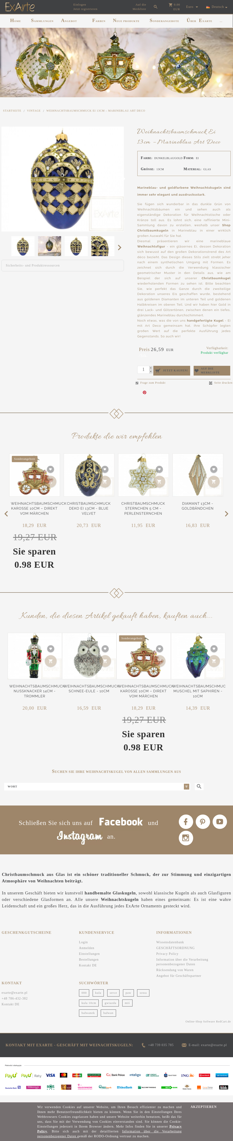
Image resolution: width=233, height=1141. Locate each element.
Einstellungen (89, 960)
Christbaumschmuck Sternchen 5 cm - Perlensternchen (143, 506)
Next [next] (121, 247)
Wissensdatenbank (170, 948)
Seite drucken (221, 381)
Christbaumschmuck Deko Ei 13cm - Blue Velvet (89, 506)
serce (113, 999)
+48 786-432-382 (15, 1004)
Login (83, 948)
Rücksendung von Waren (175, 976)
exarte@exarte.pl (15, 999)
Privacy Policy (167, 960)
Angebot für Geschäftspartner (178, 982)
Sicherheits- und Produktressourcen (33, 265)
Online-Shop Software (200, 1027)
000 (84, 999)
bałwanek (88, 1019)
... (221, 21)
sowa (143, 999)
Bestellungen (89, 966)
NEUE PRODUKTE (126, 20)
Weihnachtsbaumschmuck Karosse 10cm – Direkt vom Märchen (38, 506)
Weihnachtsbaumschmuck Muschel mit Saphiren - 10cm (200, 689)
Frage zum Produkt (150, 380)
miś (127, 1009)
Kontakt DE (88, 972)
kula (98, 999)
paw (128, 999)
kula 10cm (89, 1009)
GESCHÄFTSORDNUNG (175, 954)
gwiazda (110, 1009)
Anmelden (86, 954)
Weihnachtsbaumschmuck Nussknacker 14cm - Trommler (37, 689)
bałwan (108, 1019)
